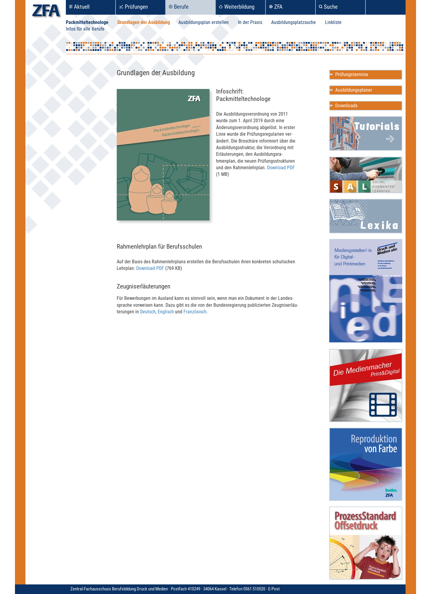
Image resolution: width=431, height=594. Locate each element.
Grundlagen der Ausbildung (143, 22)
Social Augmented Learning (365, 175)
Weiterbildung (239, 6)
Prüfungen (136, 6)
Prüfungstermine (351, 74)
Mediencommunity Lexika (365, 216)
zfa (46, 12)
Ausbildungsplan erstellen (203, 22)
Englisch (166, 312)
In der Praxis (250, 22)
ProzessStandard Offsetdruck (365, 543)
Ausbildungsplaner (353, 90)
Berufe (181, 6)
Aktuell (81, 6)
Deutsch (148, 312)
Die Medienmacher (365, 385)
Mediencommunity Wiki (365, 133)
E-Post (274, 589)
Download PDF (281, 167)
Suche (331, 6)
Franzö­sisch (195, 312)
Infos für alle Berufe (85, 29)
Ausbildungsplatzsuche (293, 22)
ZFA (278, 6)
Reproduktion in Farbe (365, 464)
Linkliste (333, 22)
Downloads (346, 105)
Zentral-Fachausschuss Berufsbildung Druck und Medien (169, 589)
